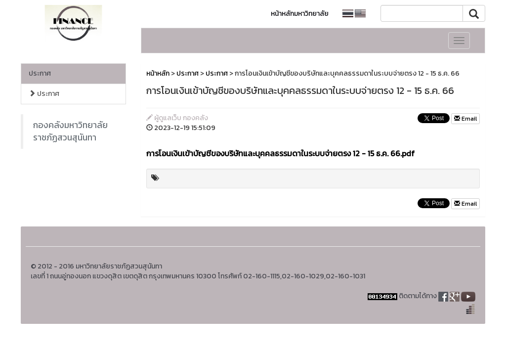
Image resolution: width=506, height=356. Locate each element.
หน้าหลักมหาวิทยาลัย (300, 13)
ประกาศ (40, 73)
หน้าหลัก (157, 73)
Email (465, 118)
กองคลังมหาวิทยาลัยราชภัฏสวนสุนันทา (70, 131)
